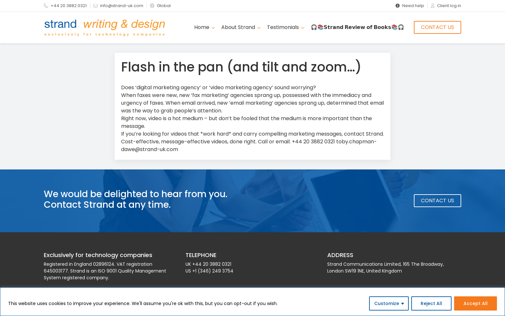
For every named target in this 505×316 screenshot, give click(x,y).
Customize (386, 303)
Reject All (431, 303)
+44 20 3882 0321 (65, 6)
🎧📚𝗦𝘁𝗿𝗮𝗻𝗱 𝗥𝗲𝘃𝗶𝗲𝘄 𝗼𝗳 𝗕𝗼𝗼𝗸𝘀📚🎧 (357, 27)
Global (160, 6)
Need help (409, 6)
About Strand (241, 27)
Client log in (446, 6)
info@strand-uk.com (118, 6)
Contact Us (437, 27)
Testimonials (285, 27)
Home (204, 27)
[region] (252, 301)
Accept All (475, 303)
